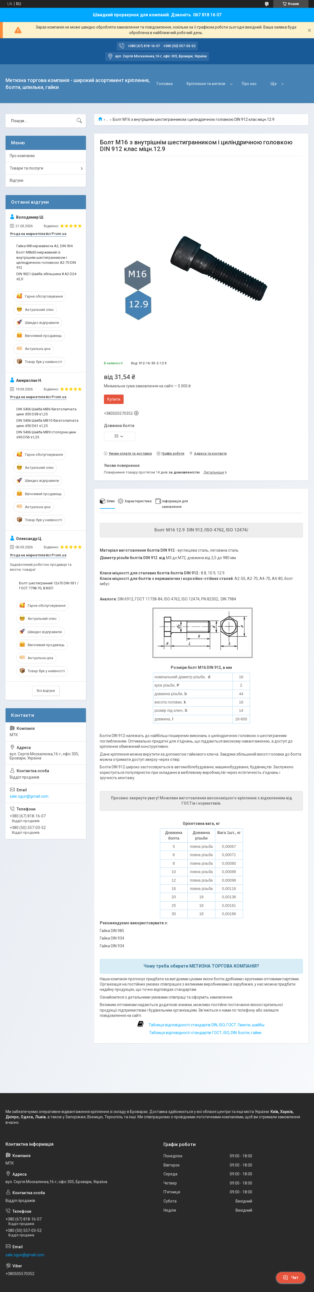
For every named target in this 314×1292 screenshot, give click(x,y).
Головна (165, 83)
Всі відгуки (46, 691)
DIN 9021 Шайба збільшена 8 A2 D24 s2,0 (46, 276)
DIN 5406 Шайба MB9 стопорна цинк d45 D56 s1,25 (46, 434)
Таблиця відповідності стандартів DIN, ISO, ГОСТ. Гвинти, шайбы (206, 1025)
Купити (113, 399)
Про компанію (22, 155)
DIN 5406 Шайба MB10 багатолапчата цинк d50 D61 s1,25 (47, 423)
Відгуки (16, 180)
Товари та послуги (26, 168)
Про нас (249, 83)
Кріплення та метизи (206, 83)
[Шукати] (79, 120)
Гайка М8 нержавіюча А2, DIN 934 (44, 246)
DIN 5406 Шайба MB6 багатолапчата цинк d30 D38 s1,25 (46, 411)
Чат (290, 1277)
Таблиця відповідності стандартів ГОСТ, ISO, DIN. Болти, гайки (204, 1032)
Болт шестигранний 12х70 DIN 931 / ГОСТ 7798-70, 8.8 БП (48, 585)
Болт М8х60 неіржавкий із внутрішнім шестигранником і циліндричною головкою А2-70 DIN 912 (46, 260)
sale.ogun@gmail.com (29, 796)
